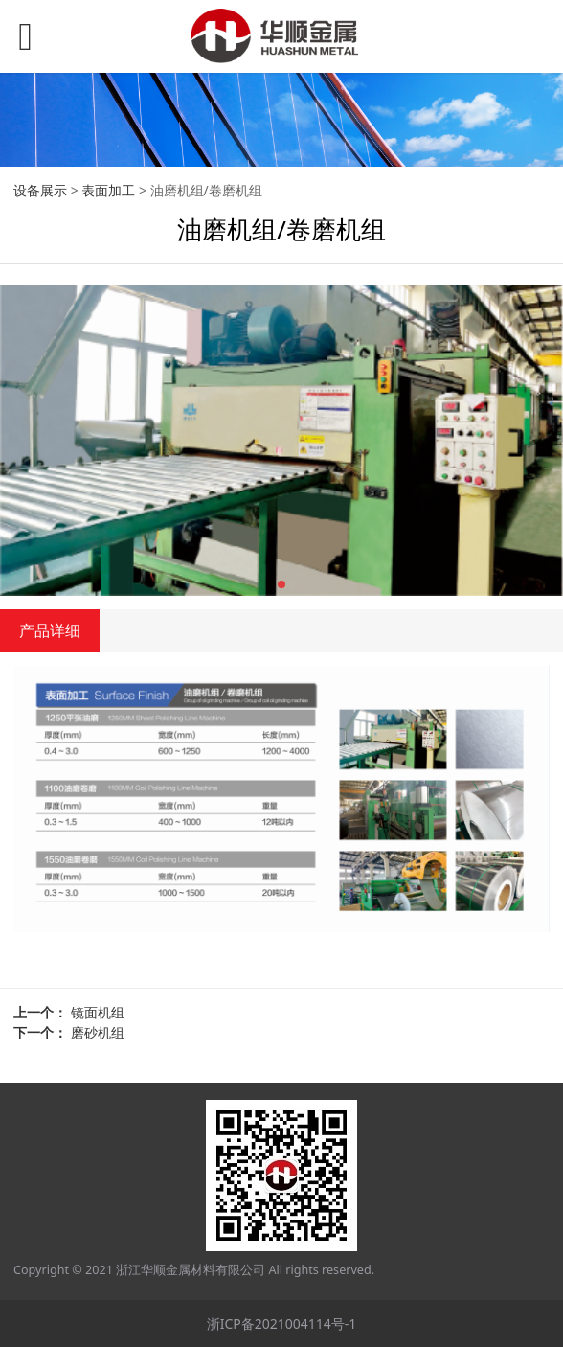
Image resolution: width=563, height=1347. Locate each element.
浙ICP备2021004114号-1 (282, 1323)
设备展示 (40, 190)
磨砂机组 (97, 1032)
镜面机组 (97, 1012)
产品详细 (49, 630)
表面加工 (108, 190)
